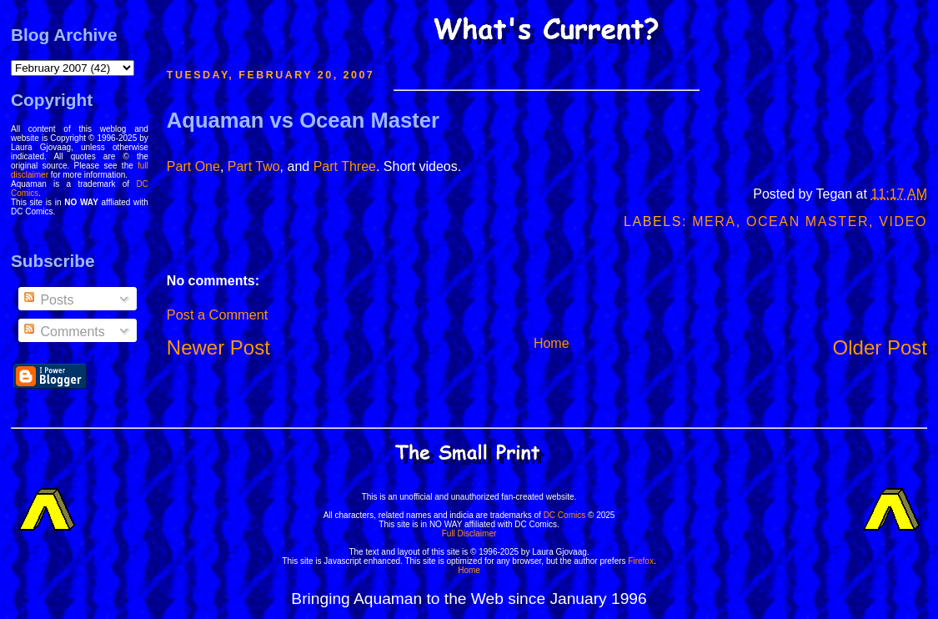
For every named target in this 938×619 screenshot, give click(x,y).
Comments (63, 332)
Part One (193, 166)
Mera (714, 221)
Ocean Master (807, 221)
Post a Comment (217, 314)
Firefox (641, 561)
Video (903, 221)
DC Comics (565, 515)
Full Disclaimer (469, 533)
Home (551, 343)
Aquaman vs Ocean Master (303, 120)
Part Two (254, 166)
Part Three (345, 166)
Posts (47, 300)
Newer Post (218, 347)
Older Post (880, 347)
